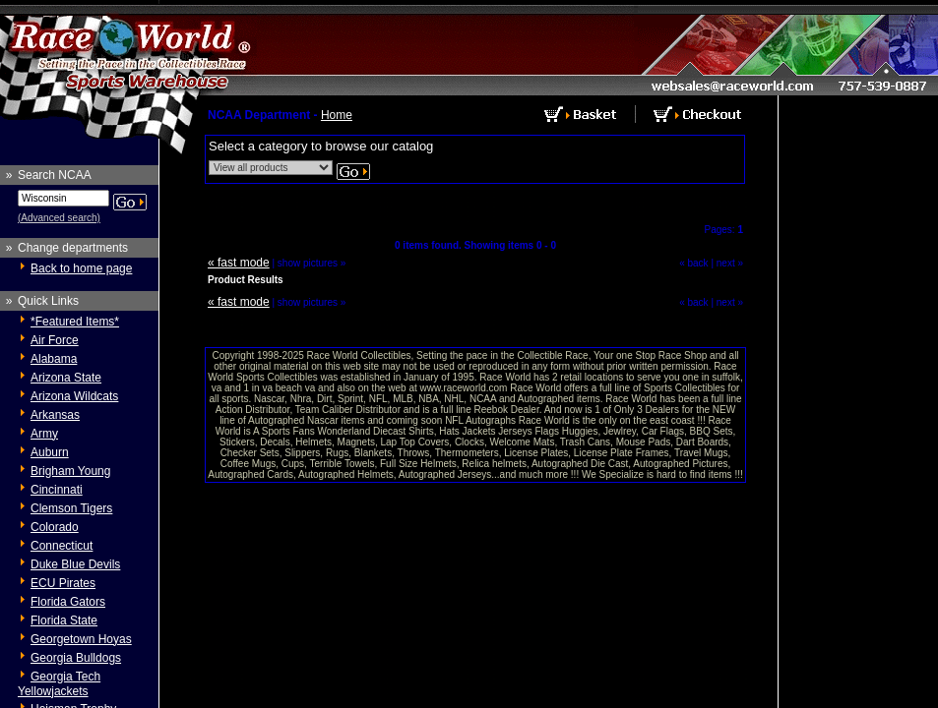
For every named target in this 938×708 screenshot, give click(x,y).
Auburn (50, 452)
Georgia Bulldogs (76, 658)
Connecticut (62, 546)
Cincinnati (57, 490)
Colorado (55, 527)
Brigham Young (70, 471)
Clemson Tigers (71, 508)
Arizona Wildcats (74, 396)
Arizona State (66, 377)
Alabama (54, 359)
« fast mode (239, 262)
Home (336, 115)
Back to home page (81, 268)
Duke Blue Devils (75, 564)
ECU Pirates (63, 583)
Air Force (55, 340)
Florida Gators (68, 602)
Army (44, 434)
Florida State (64, 620)
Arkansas (55, 415)
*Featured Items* (75, 321)
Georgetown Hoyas (81, 639)
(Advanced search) (59, 217)
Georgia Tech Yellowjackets (59, 684)
